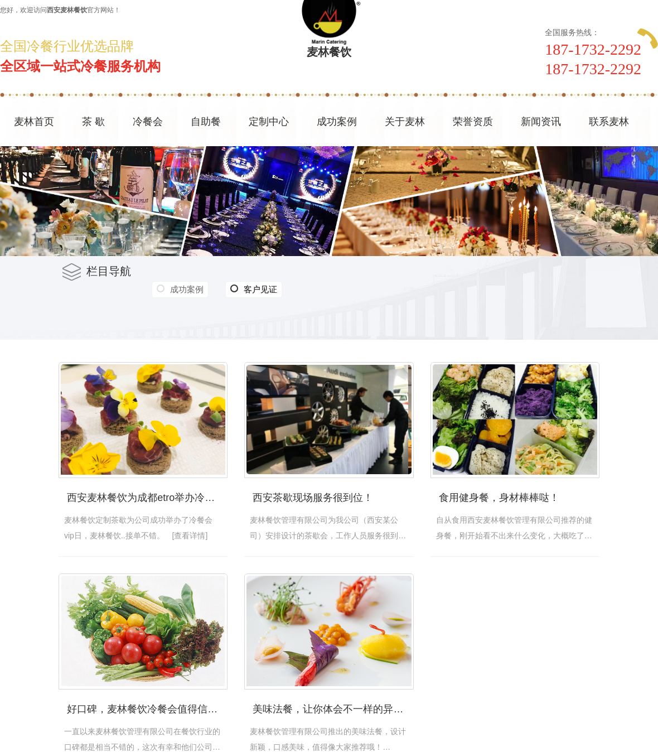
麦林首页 (34, 121)
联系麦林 (609, 121)
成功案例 (337, 121)
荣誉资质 (473, 121)
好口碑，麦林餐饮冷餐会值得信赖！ (147, 709)
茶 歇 (93, 121)
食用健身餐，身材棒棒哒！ (499, 497)
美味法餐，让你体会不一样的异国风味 (333, 709)
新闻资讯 (541, 121)
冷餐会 (148, 121)
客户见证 (253, 289)
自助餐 (206, 121)
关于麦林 (405, 121)
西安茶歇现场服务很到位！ (313, 497)
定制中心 (269, 121)
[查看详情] (190, 535)
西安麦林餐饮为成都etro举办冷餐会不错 (147, 497)
